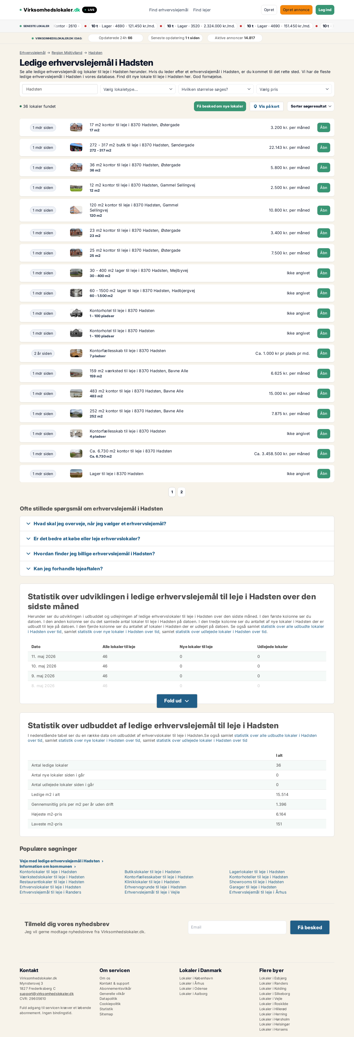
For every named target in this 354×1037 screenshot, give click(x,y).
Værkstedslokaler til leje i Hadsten (52, 876)
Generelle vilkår (112, 993)
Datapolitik (108, 998)
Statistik (106, 1009)
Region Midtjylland (67, 53)
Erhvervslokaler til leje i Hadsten (50, 886)
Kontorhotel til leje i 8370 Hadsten (122, 310)
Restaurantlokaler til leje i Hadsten (52, 881)
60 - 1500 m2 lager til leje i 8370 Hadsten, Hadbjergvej (142, 290)
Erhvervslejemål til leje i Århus (257, 892)
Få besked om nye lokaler (220, 106)
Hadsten (95, 53)
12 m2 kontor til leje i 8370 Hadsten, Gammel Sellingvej (142, 185)
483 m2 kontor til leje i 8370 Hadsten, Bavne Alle (136, 390)
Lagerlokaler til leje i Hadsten (257, 871)
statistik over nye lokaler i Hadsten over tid (118, 631)
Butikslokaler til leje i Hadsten (152, 871)
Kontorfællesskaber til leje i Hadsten (159, 876)
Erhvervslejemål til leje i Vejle (152, 892)
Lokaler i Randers (273, 983)
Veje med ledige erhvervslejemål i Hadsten (60, 860)
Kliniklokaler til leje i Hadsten (152, 881)
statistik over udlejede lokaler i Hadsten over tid (221, 631)
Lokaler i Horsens (273, 1029)
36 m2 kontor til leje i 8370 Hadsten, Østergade (135, 164)
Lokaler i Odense (193, 988)
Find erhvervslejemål (168, 9)
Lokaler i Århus (191, 983)
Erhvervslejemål (32, 53)
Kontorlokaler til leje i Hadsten (48, 871)
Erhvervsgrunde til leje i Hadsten (155, 886)
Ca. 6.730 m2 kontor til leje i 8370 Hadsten (131, 451)
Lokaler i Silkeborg (274, 993)
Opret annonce (296, 9)
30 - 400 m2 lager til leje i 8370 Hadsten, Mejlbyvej (139, 270)
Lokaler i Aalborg (193, 993)
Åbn (323, 127)
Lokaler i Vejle (270, 998)
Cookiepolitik (110, 1004)
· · (66, 26)
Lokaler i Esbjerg (273, 978)
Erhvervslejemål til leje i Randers (50, 892)
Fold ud (172, 701)
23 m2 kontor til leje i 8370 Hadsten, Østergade (135, 230)
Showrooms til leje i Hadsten (256, 881)
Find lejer (202, 9)
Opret (269, 9)
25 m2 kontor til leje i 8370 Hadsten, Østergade (135, 250)
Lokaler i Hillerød (273, 1009)
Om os (105, 978)
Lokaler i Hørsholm (274, 1019)
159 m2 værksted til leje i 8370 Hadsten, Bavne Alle (139, 370)
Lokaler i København (196, 978)
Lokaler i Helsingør (274, 1024)
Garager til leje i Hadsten (252, 886)
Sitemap (106, 1014)
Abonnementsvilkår (115, 988)
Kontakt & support (114, 983)
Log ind (325, 9)
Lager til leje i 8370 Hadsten (116, 473)
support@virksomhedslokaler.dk (47, 993)
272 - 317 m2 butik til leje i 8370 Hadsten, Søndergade (142, 144)
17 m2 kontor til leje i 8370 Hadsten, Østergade (134, 124)
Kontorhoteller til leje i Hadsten (258, 876)
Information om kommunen (46, 866)
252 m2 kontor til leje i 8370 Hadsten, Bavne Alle (136, 410)
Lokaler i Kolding (272, 988)
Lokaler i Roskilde (273, 1004)
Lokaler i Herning (273, 1014)
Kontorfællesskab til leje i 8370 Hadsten (128, 350)
